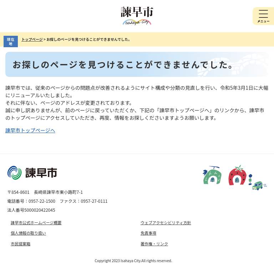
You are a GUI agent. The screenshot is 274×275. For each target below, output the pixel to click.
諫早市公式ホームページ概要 (36, 222)
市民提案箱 (20, 243)
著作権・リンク (154, 243)
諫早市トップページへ (30, 130)
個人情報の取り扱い (28, 233)
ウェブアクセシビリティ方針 (166, 222)
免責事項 (148, 233)
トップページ (32, 39)
